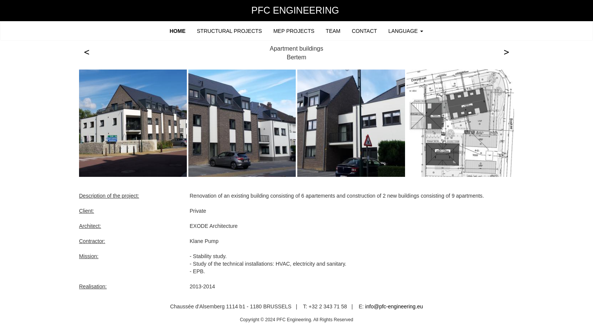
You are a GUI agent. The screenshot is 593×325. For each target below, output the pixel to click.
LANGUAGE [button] (405, 31)
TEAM (333, 31)
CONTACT (364, 31)
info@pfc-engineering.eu (394, 306)
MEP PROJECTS (294, 31)
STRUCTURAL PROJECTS (229, 31)
